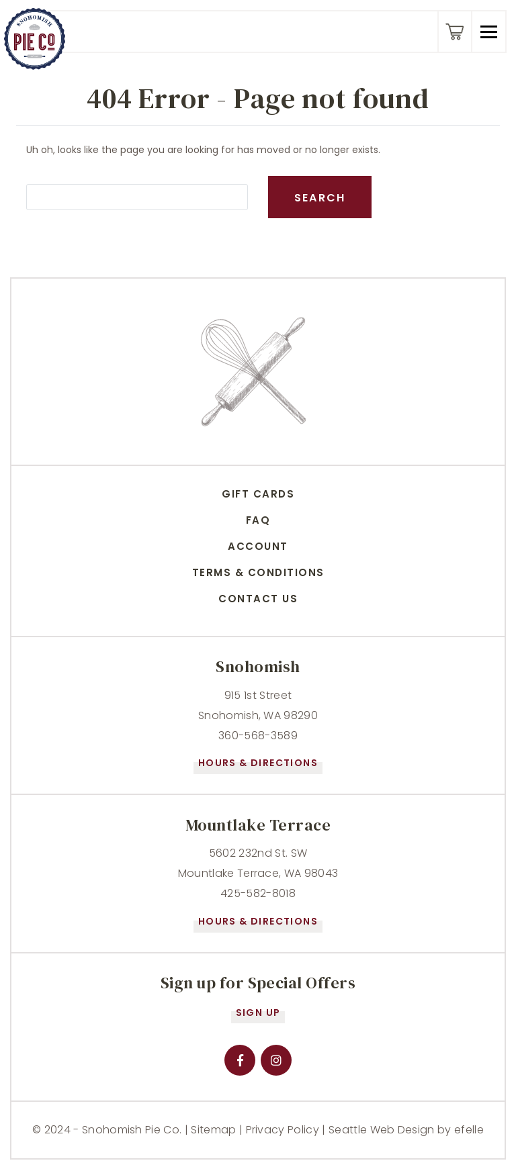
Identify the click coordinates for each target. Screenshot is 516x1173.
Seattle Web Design (382, 1129)
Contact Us (258, 599)
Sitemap (213, 1129)
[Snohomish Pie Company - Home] (35, 39)
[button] (488, 31)
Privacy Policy (282, 1129)
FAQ (258, 520)
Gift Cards (258, 494)
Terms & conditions (258, 572)
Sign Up (258, 1012)
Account (258, 546)
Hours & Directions (258, 762)
